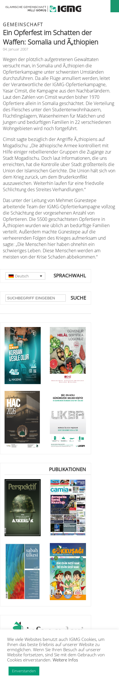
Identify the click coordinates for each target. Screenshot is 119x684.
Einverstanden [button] (24, 670)
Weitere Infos (65, 660)
